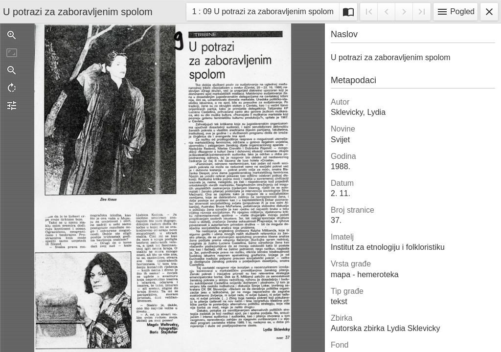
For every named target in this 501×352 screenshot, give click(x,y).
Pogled (455, 12)
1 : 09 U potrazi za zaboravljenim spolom (263, 13)
